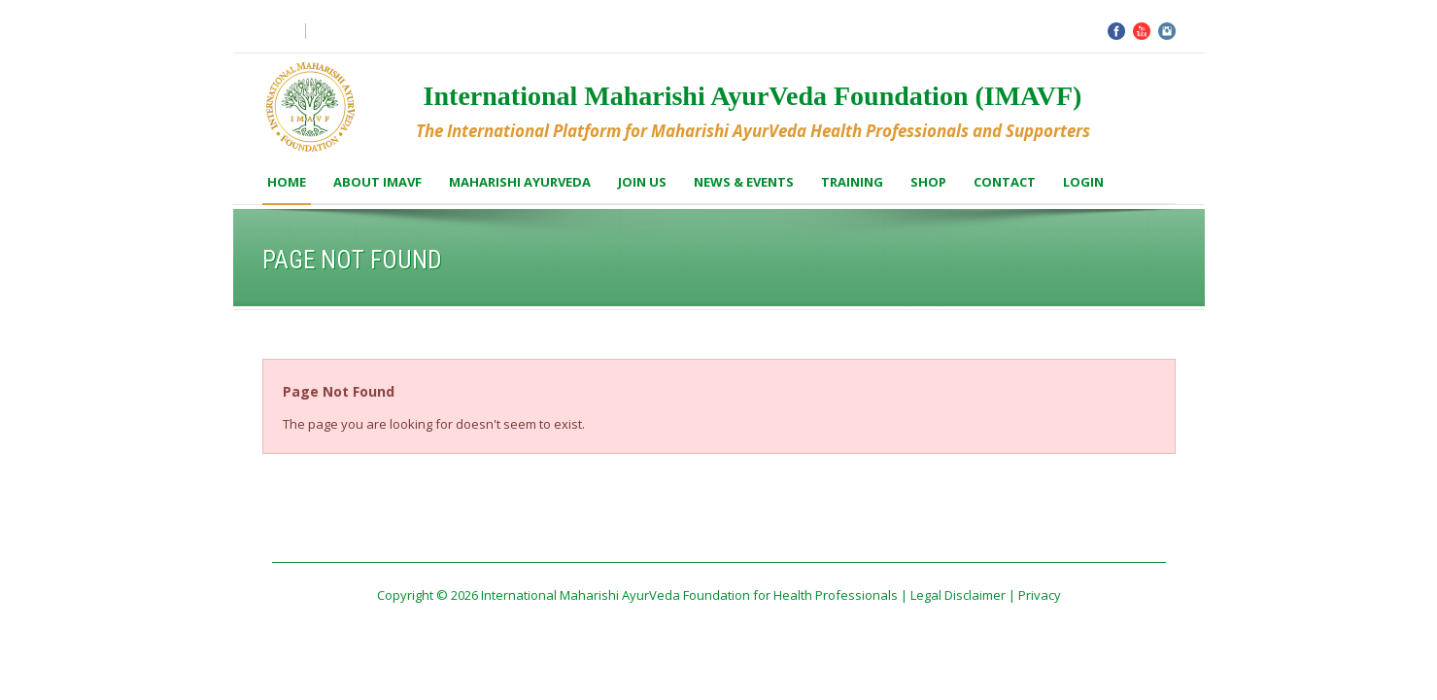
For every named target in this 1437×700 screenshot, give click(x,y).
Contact (1005, 182)
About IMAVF (377, 182)
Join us (642, 182)
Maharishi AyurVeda (520, 182)
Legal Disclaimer (958, 595)
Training (852, 182)
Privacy (1039, 595)
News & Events (744, 182)
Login (1083, 182)
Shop (928, 182)
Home (286, 182)
